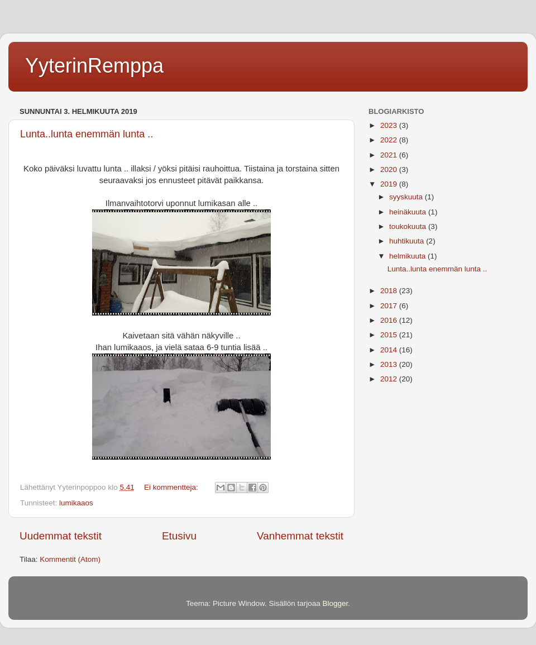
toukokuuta (408, 226)
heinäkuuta (408, 212)
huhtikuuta (407, 241)
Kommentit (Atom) (70, 559)
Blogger (335, 603)
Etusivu (179, 536)
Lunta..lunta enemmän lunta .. (86, 134)
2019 (389, 184)
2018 (389, 290)
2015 (389, 335)
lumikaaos (76, 503)
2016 (389, 320)
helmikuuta (408, 256)
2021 (389, 155)
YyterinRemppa (94, 65)
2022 (389, 140)
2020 (389, 169)
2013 (389, 364)
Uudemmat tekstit (61, 536)
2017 (389, 306)
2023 (389, 125)
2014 (389, 350)
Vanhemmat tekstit (300, 536)
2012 (389, 379)
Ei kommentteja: (172, 487)
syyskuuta (407, 197)
